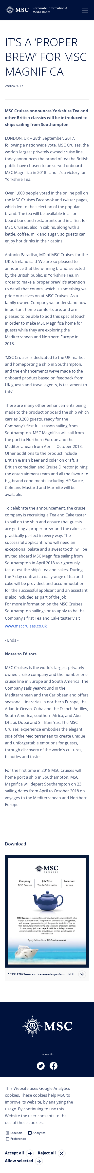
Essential (16, 1133)
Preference (18, 1139)
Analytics (39, 1133)
